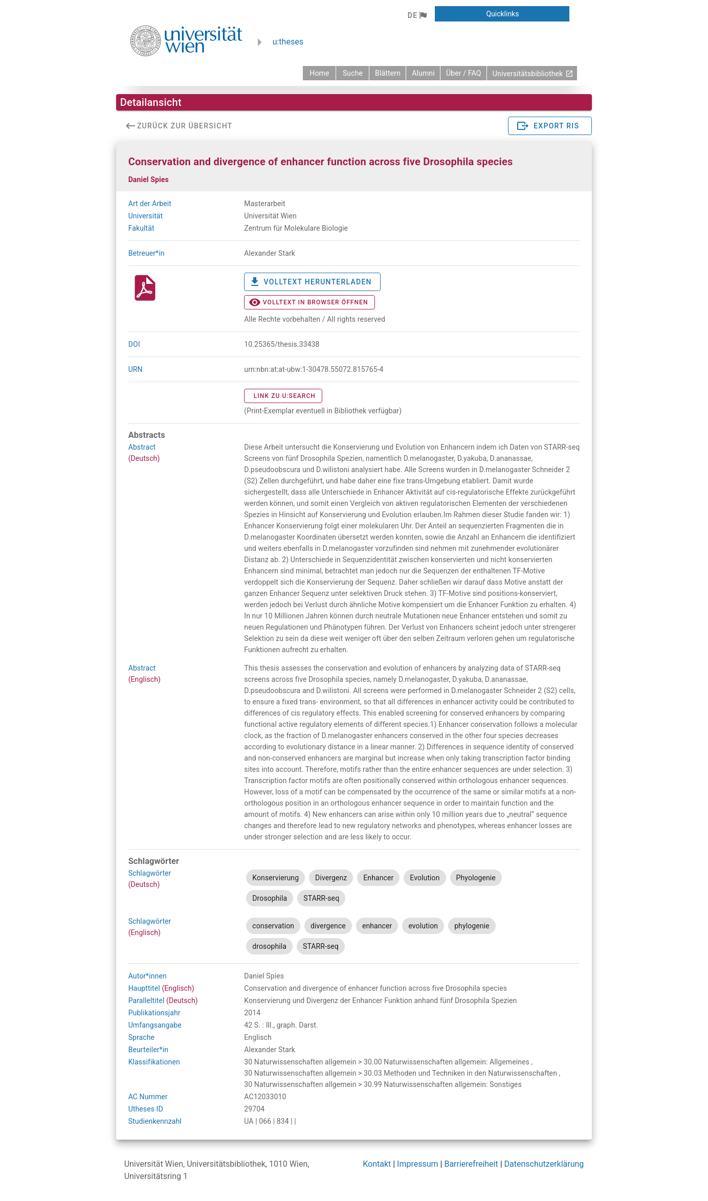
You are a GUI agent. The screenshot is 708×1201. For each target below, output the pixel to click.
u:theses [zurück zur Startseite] (288, 42)
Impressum (417, 1164)
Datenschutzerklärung (544, 1164)
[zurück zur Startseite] (319, 73)
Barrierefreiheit (471, 1164)
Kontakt (377, 1164)
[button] (417, 15)
